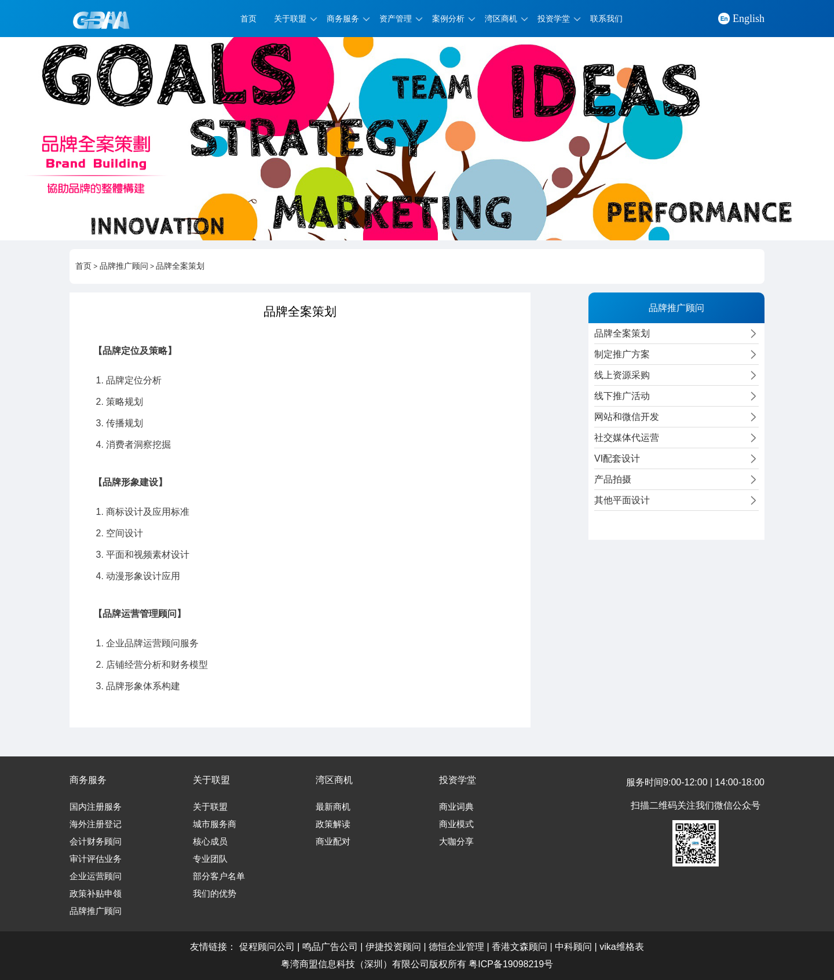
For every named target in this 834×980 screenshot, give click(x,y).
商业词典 (456, 806)
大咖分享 (456, 841)
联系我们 (606, 18)
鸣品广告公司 (330, 947)
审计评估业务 (96, 859)
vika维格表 (621, 947)
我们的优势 (214, 893)
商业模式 (456, 824)
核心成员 (210, 841)
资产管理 (395, 18)
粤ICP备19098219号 (511, 964)
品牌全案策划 (180, 266)
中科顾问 (573, 947)
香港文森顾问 (519, 947)
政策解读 (333, 824)
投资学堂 (553, 18)
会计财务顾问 (96, 841)
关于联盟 (290, 18)
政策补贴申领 (96, 893)
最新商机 (333, 806)
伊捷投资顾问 (393, 947)
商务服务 (343, 18)
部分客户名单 (219, 876)
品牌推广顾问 (124, 266)
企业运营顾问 (96, 876)
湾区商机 (501, 18)
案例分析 (448, 18)
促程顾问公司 (267, 947)
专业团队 (210, 859)
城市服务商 (214, 824)
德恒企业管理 (456, 947)
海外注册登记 (96, 824)
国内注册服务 (96, 806)
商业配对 (333, 841)
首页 (248, 18)
